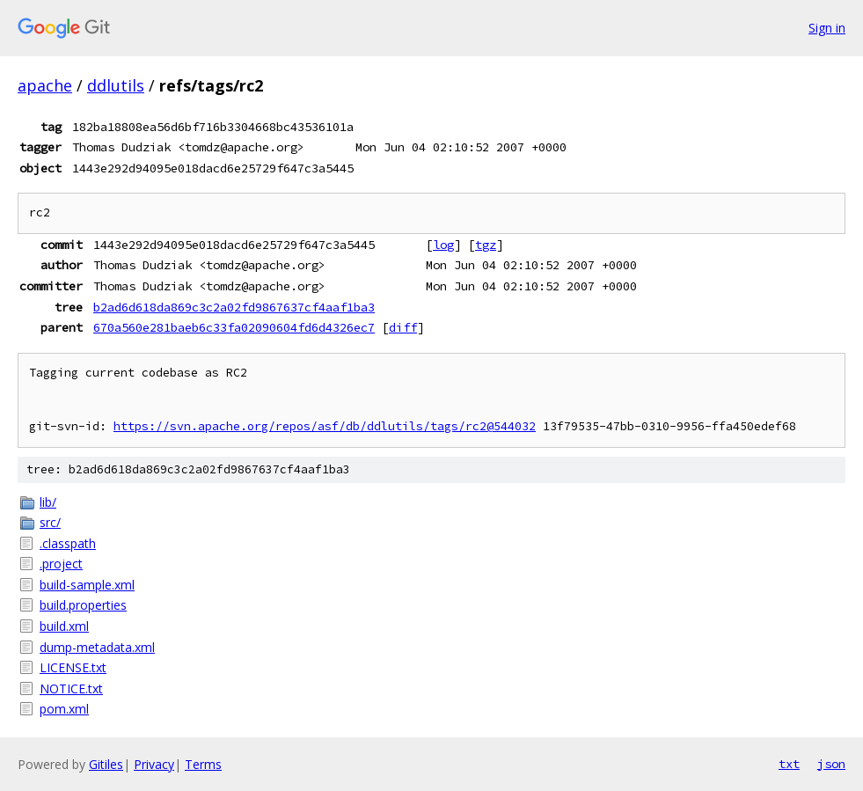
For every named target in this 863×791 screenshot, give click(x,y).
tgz (485, 245)
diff (403, 327)
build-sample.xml (87, 584)
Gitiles (106, 764)
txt (789, 764)
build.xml (64, 626)
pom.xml (64, 708)
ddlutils (115, 85)
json (831, 764)
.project (61, 563)
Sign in (826, 27)
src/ (50, 522)
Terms (203, 764)
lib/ (48, 502)
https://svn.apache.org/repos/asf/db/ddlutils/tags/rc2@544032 (324, 426)
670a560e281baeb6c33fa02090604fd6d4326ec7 (234, 327)
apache (45, 85)
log (443, 245)
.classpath (68, 543)
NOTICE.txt (71, 688)
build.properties (83, 605)
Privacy (154, 764)
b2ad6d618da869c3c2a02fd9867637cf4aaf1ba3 (234, 307)
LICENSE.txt (73, 667)
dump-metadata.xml (97, 647)
